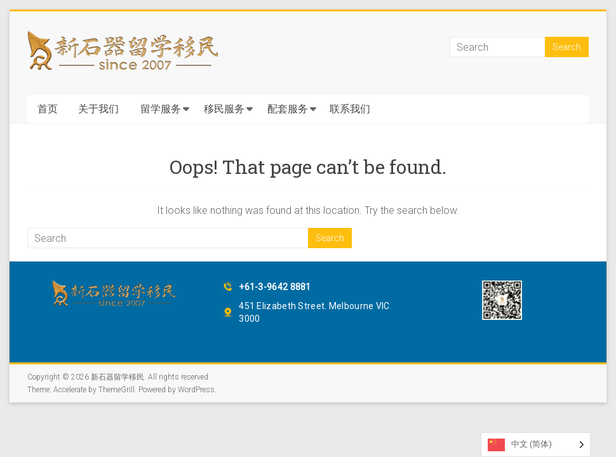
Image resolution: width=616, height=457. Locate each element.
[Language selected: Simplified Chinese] (536, 444)
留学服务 (160, 109)
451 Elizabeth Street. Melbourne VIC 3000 (314, 312)
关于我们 (98, 109)
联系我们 (350, 109)
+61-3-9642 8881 (275, 287)
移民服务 (224, 109)
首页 (47, 109)
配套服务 (287, 109)
